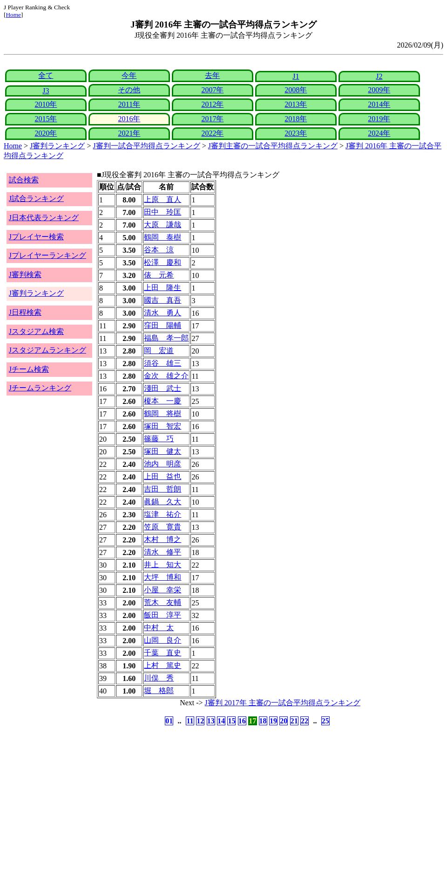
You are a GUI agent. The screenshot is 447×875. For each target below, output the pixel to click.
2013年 (295, 104)
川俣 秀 (159, 678)
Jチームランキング (40, 388)
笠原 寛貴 (162, 527)
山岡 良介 (162, 640)
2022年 (212, 133)
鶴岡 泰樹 (162, 237)
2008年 (295, 90)
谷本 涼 (159, 250)
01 (169, 721)
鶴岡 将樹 (162, 413)
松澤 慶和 (162, 262)
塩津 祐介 (162, 514)
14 (221, 721)
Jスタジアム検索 (36, 331)
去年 (212, 75)
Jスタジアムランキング (47, 350)
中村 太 (159, 628)
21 (294, 721)
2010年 (45, 104)
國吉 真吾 (162, 300)
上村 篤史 (162, 665)
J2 (379, 76)
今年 (129, 75)
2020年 (45, 133)
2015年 (45, 119)
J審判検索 (25, 274)
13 (211, 721)
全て (45, 75)
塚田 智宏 (162, 426)
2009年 (379, 90)
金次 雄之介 (166, 376)
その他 (129, 90)
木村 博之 (162, 539)
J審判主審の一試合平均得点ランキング (273, 146)
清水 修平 (162, 552)
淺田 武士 (162, 388)
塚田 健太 (162, 451)
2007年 (212, 90)
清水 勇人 (162, 313)
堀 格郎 (159, 690)
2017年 (212, 119)
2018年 (295, 119)
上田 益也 (162, 476)
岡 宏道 (159, 350)
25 (325, 721)
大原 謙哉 (162, 225)
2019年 (379, 119)
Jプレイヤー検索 (36, 237)
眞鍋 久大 (162, 502)
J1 (295, 76)
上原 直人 (162, 199)
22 (304, 721)
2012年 (212, 104)
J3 (45, 91)
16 (242, 721)
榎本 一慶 (162, 401)
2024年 (379, 133)
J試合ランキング (36, 198)
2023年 (295, 133)
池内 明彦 (162, 464)
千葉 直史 (162, 653)
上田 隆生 (162, 288)
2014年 (379, 104)
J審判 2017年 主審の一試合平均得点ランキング (282, 703)
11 (189, 721)
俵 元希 (159, 275)
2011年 (129, 104)
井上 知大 (162, 565)
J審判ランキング (57, 146)
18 (263, 721)
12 (200, 721)
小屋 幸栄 (162, 590)
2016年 (129, 119)
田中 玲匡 (162, 212)
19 (273, 721)
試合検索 (24, 180)
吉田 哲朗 (162, 489)
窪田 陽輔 (162, 325)
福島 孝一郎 (166, 338)
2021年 (129, 133)
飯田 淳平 (162, 615)
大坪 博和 (162, 577)
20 (283, 721)
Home (13, 14)
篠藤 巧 (159, 439)
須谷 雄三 (162, 363)
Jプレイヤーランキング (47, 255)
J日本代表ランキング (44, 218)
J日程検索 (25, 312)
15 (231, 721)
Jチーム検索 (29, 369)
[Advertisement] (179, 800)
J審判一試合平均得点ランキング (146, 146)
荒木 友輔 (162, 602)
